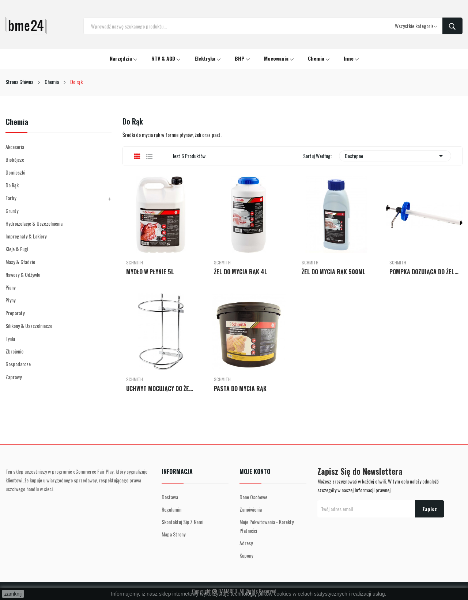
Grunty (11, 210)
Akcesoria (14, 146)
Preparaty (14, 313)
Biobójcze (14, 159)
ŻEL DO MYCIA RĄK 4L (240, 271)
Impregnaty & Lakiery (25, 236)
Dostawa (170, 497)
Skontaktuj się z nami (182, 522)
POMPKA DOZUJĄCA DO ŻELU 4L (424, 271)
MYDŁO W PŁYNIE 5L (150, 271)
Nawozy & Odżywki (22, 274)
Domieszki (15, 172)
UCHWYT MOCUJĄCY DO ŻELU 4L (161, 388)
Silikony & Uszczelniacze (28, 325)
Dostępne (395, 156)
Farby (10, 198)
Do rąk (12, 185)
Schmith (134, 262)
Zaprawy (13, 377)
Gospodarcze (18, 364)
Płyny (10, 300)
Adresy (246, 543)
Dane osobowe (253, 497)
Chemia (16, 122)
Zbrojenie (14, 351)
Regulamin (171, 509)
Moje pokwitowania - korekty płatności (266, 526)
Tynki (10, 338)
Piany (10, 287)
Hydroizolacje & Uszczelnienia (34, 223)
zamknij (13, 594)
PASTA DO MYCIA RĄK (240, 388)
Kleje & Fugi (16, 249)
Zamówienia (250, 509)
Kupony (246, 555)
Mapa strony (173, 534)
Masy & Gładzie (20, 261)
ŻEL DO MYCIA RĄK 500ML (334, 271)
